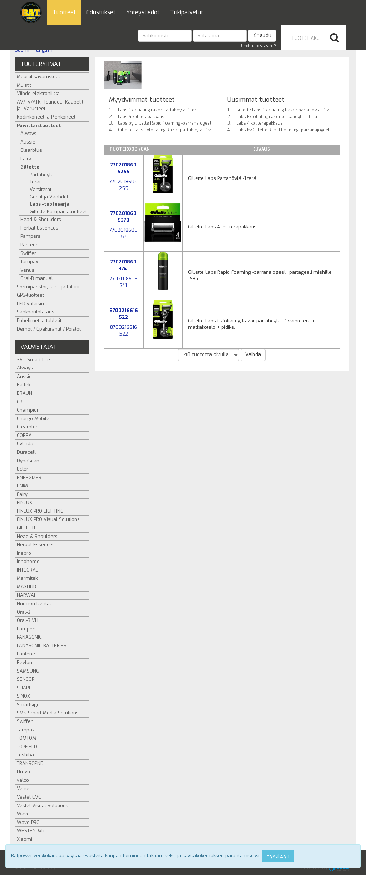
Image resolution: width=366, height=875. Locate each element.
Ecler (22, 469)
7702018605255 (123, 168)
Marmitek (27, 578)
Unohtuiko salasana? (258, 46)
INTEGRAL (27, 570)
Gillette (29, 167)
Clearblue (31, 150)
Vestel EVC (29, 797)
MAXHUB (26, 587)
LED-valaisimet (33, 304)
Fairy (25, 159)
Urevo (23, 772)
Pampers (30, 236)
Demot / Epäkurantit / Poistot (49, 329)
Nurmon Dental (34, 603)
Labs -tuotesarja (49, 204)
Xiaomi (24, 839)
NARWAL (26, 595)
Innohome (28, 561)
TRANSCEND (30, 763)
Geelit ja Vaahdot (49, 197)
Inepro (24, 553)
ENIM (22, 486)
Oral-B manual (36, 278)
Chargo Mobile (33, 419)
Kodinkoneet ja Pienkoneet (46, 117)
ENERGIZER (29, 477)
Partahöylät (42, 175)
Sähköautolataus (35, 312)
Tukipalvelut (186, 12)
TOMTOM (26, 738)
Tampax (29, 261)
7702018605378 (123, 216)
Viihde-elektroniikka (38, 93)
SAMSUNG (28, 671)
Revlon (24, 662)
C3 (20, 402)
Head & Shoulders (40, 219)
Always (28, 133)
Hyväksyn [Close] (278, 856)
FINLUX (24, 502)
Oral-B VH (27, 620)
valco (23, 780)
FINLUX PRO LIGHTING (40, 511)
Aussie (27, 142)
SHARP (24, 688)
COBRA (24, 435)
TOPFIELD (27, 747)
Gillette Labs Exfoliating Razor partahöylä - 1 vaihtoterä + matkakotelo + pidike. (197, 130)
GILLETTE (27, 528)
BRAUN (24, 393)
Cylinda (25, 444)
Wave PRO (28, 822)
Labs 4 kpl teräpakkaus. (141, 117)
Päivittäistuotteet (39, 125)
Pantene (29, 245)
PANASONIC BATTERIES (41, 646)
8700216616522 (123, 313)
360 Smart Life (33, 360)
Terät (35, 182)
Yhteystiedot (142, 12)
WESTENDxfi (30, 831)
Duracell (26, 452)
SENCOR (26, 679)
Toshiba (25, 755)
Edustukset (100, 12)
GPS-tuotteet (30, 295)
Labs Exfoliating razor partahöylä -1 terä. (159, 110)
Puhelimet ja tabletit (39, 320)
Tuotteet (64, 12)
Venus (27, 270)
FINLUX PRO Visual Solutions (48, 519)
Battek (23, 385)
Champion (28, 410)
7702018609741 (123, 265)
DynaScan (28, 461)
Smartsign (28, 704)
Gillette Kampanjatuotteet (58, 211)
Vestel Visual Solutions (42, 806)
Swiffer (28, 253)
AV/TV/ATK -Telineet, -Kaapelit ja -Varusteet (50, 105)
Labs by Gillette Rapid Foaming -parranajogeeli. (165, 123)
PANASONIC (29, 637)
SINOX (23, 696)
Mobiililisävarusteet (38, 77)
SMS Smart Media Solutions (48, 713)
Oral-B (23, 612)
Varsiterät (40, 189)
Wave (23, 814)
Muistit (24, 85)
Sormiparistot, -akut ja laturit (48, 287)
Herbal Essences (39, 228)
